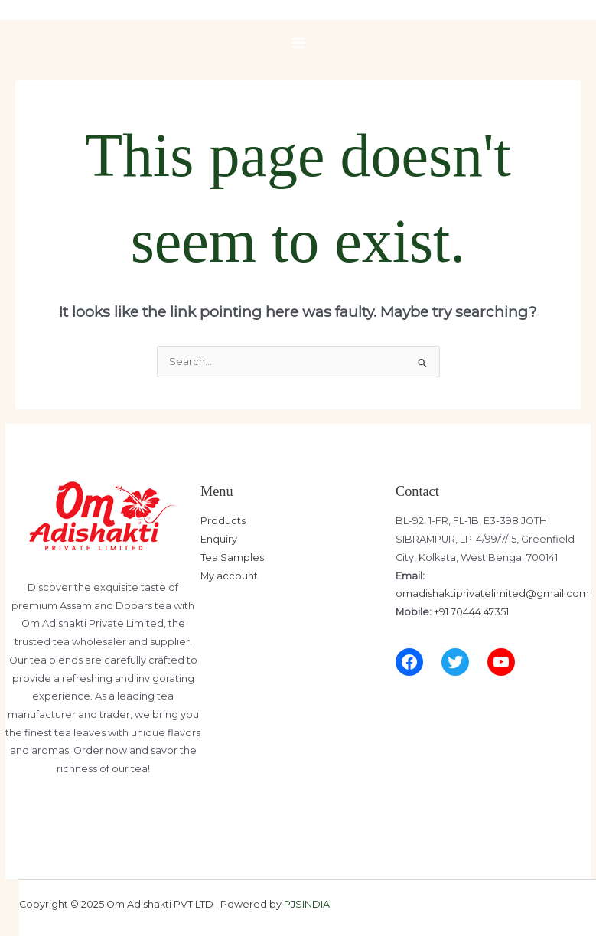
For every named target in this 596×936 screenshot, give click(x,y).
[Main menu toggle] (298, 42)
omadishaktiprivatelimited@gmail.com (492, 593)
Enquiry (218, 539)
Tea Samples (232, 557)
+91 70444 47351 (471, 612)
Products (223, 521)
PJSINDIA (307, 904)
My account (229, 576)
